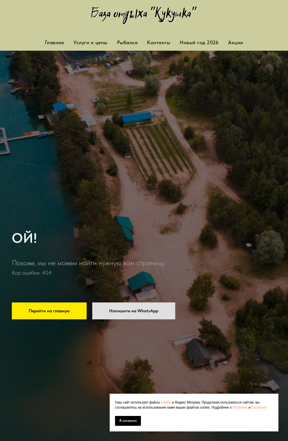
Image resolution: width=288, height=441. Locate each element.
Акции (235, 42)
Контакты (158, 42)
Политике (240, 407)
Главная (54, 42)
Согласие (258, 407)
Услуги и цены (90, 42)
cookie (166, 402)
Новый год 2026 (199, 42)
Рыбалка (127, 42)
